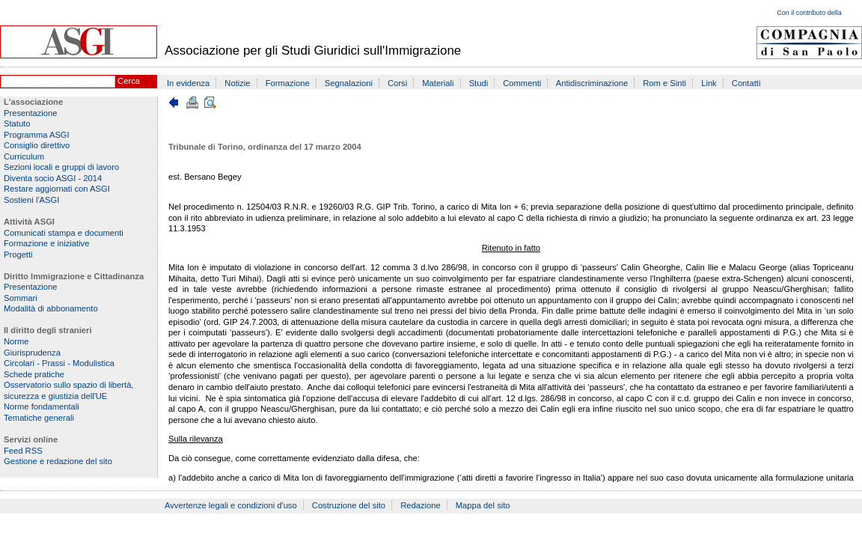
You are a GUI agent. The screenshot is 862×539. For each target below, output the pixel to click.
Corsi (397, 83)
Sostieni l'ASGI (31, 199)
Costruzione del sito (348, 505)
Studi (479, 83)
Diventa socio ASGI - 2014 (53, 178)
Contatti (746, 83)
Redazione (420, 505)
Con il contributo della (809, 12)
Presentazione (31, 113)
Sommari (20, 297)
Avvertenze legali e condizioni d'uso (231, 505)
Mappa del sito (483, 505)
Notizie (237, 83)
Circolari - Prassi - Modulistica (59, 363)
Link (709, 83)
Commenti (522, 83)
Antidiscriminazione (592, 83)
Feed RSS (23, 450)
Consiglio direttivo (37, 145)
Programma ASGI (37, 134)
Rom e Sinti (664, 83)
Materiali (437, 83)
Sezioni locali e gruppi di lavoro (61, 166)
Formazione (288, 83)
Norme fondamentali (41, 406)
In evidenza (188, 83)
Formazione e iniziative (46, 243)
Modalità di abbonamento (51, 308)
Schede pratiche (34, 374)
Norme (16, 341)
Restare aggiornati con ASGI (57, 188)
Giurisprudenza (32, 352)
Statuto (17, 123)
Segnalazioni (349, 83)
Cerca (128, 80)
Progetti (18, 254)
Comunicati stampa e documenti (63, 232)
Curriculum (24, 156)
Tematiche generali (39, 417)
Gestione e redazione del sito (58, 461)
